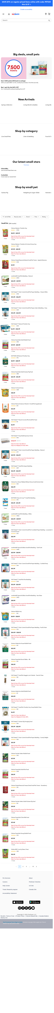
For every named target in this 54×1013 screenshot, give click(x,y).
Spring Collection (8, 141)
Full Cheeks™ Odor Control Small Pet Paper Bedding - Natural (27, 531)
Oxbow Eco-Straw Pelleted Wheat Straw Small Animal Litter (27, 563)
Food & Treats (37, 174)
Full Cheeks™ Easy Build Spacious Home (22, 516)
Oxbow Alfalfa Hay (16, 692)
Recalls (3, 997)
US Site (31, 966)
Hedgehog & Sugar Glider (23, 287)
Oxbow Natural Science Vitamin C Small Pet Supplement (26, 484)
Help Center (6, 966)
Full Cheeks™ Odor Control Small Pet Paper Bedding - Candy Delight (29, 818)
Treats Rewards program (10, 970)
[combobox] (26, 20)
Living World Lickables (23, 141)
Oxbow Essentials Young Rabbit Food (21, 914)
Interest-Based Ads (32, 997)
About (31, 959)
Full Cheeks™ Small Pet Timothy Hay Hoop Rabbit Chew (26, 788)
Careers (5, 962)
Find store (26, 187)
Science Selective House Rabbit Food (21, 724)
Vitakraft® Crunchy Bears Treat (20, 930)
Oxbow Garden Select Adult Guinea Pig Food (23, 882)
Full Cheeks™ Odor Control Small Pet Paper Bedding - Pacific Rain (29, 708)
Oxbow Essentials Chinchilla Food (20, 898)
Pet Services (6, 959)
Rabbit (51, 286)
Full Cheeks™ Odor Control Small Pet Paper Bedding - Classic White (29, 373)
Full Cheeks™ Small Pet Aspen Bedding (21, 547)
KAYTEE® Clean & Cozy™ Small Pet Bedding (23, 579)
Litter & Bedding (23, 174)
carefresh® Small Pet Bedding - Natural (22, 357)
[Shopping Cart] (49, 14)
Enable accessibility (26, 9)
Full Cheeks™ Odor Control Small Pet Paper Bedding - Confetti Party (29, 644)
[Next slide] (49, 134)
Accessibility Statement (10, 974)
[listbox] (26, 134)
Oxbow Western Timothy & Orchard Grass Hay (23, 325)
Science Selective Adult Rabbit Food (21, 772)
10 (36, 947)
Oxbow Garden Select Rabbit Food (20, 834)
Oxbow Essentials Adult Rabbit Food (21, 421)
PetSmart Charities (34, 962)
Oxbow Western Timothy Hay (19, 309)
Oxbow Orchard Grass (17, 469)
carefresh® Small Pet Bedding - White (21, 595)
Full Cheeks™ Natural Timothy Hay (20, 405)
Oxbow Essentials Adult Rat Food (20, 850)
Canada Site (32, 970)
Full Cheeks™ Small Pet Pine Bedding (21, 660)
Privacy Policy (20, 997)
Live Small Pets (8, 174)
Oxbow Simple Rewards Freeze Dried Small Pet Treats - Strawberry (29, 866)
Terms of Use (10, 997)
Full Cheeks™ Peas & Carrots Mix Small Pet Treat (24, 500)
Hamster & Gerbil (37, 286)
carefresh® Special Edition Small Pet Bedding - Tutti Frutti (26, 628)
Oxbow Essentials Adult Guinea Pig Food (22, 453)
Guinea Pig (8, 286)
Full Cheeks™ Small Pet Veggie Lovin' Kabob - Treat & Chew (27, 756)
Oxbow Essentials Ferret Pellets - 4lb (20, 740)
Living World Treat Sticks (37, 142)
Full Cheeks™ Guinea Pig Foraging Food (21, 802)
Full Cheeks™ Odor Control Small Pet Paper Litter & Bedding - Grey (29, 389)
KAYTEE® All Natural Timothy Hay (20, 437)
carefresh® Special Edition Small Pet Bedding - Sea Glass (26, 676)
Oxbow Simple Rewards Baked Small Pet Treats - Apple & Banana (29, 341)
